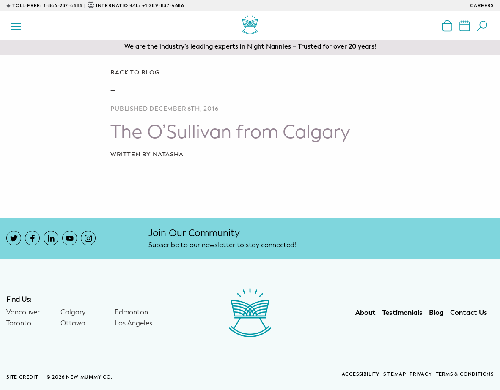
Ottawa (72, 323)
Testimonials (402, 312)
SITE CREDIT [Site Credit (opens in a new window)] (23, 377)
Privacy (420, 374)
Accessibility (360, 374)
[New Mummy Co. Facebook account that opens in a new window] (32, 238)
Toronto (18, 323)
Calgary (72, 312)
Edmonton (131, 312)
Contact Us (468, 312)
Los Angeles (133, 323)
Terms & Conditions (465, 374)
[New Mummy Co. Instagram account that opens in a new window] (88, 238)
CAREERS (482, 6)
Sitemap (394, 374)
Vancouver (23, 312)
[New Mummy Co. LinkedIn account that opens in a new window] (51, 238)
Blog (436, 312)
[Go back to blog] (249, 72)
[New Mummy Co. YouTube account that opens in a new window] (69, 238)
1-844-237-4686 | (65, 6)
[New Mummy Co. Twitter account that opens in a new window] (13, 238)
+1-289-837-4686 (163, 6)
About (365, 312)
